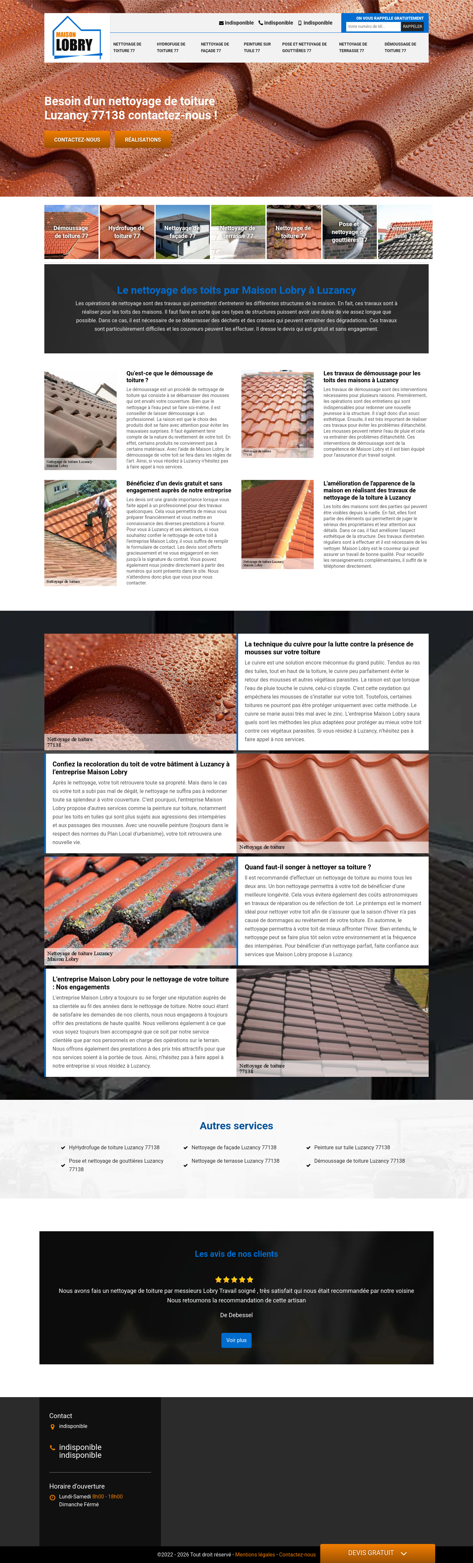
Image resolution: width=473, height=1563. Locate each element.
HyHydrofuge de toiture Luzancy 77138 (114, 1147)
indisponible (236, 23)
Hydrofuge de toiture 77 (171, 47)
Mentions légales (255, 1555)
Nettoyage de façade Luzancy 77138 (234, 1147)
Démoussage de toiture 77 (400, 47)
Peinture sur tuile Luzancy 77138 (352, 1147)
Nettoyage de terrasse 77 (353, 47)
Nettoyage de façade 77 (215, 47)
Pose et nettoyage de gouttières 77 (304, 47)
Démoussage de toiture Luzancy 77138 (359, 1161)
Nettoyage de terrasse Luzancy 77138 (235, 1161)
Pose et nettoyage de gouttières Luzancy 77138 (116, 1165)
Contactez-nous (77, 140)
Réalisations (143, 140)
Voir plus (236, 1340)
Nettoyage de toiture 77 (127, 47)
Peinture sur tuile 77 (257, 47)
